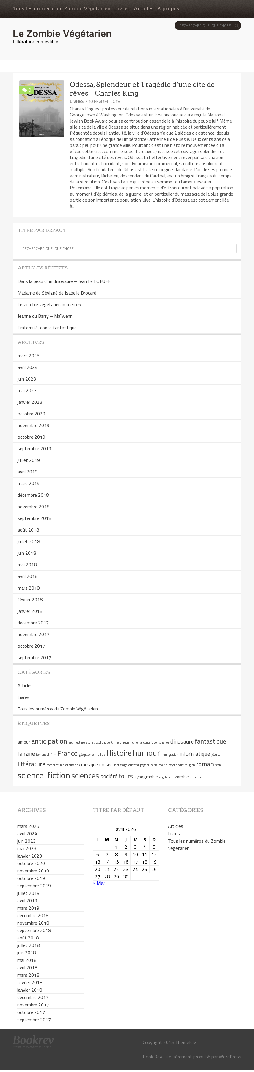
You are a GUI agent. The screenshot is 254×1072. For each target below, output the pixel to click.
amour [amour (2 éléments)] (24, 741)
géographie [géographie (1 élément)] (86, 754)
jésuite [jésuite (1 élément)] (215, 754)
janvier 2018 (30, 611)
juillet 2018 (29, 541)
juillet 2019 (29, 460)
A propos (168, 8)
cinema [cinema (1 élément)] (137, 742)
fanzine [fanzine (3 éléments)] (26, 754)
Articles (143, 8)
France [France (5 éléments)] (67, 753)
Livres (122, 8)
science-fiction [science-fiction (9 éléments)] (44, 775)
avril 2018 (27, 576)
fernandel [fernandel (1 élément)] (42, 754)
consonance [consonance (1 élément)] (161, 742)
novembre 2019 (33, 425)
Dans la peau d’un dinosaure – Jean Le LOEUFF (64, 281)
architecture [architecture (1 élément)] (77, 742)
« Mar (99, 883)
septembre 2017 (34, 657)
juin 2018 (27, 553)
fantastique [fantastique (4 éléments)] (210, 741)
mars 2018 (29, 587)
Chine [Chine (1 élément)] (115, 742)
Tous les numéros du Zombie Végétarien (62, 8)
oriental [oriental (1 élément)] (133, 765)
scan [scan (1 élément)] (218, 765)
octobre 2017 (31, 645)
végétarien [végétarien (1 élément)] (166, 777)
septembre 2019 (34, 448)
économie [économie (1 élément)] (196, 777)
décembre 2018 (33, 494)
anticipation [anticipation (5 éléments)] (49, 741)
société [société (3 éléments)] (109, 776)
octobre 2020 (31, 413)
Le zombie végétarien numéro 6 (49, 304)
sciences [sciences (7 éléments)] (85, 775)
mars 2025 (29, 355)
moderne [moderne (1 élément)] (53, 765)
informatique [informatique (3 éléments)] (194, 754)
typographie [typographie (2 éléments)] (146, 776)
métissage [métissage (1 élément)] (120, 765)
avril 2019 (27, 471)
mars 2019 (29, 483)
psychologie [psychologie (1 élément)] (176, 765)
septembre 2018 (34, 518)
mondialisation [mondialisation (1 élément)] (70, 765)
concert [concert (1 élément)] (148, 742)
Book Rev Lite (157, 1056)
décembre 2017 (33, 622)
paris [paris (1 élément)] (153, 765)
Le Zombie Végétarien (62, 33)
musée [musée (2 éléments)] (106, 764)
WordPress (230, 1056)
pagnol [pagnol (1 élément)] (144, 765)
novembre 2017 (33, 634)
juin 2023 (27, 378)
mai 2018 (27, 564)
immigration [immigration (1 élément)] (170, 754)
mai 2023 (27, 390)
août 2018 (28, 529)
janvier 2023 (30, 402)
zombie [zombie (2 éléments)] (182, 776)
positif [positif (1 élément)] (162, 765)
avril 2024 (27, 367)
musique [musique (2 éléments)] (89, 764)
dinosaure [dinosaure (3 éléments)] (182, 741)
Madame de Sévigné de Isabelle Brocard (57, 292)
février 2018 (30, 599)
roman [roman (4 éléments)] (205, 764)
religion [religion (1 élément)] (190, 765)
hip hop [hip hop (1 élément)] (100, 754)
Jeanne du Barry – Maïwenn (45, 316)
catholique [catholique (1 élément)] (103, 742)
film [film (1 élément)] (53, 754)
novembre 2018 (33, 506)
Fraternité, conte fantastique (47, 327)
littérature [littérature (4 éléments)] (32, 764)
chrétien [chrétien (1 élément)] (125, 742)
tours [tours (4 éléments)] (126, 776)
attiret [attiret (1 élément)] (90, 742)
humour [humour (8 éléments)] (146, 752)
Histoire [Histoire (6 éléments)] (118, 753)
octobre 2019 (31, 436)
